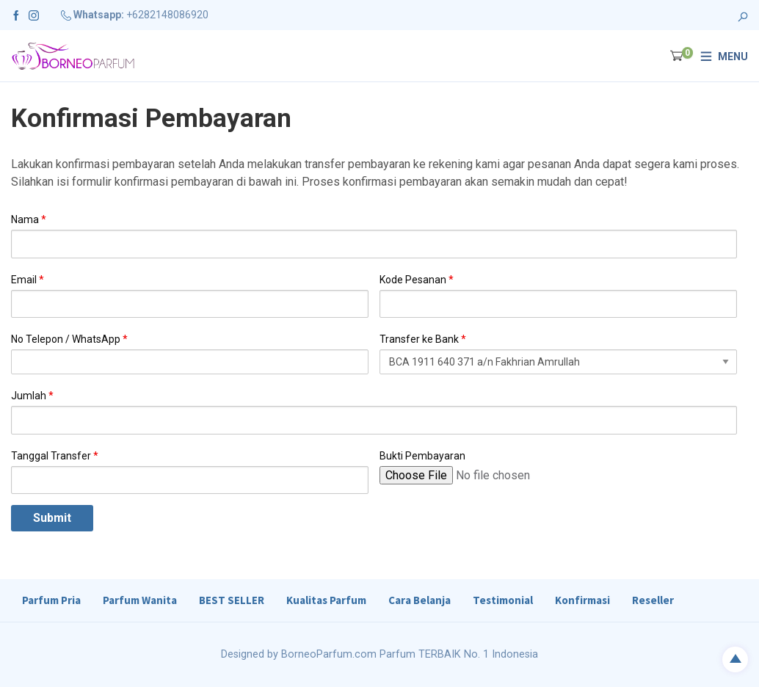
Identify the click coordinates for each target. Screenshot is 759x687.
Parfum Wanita (140, 600)
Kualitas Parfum (326, 600)
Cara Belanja (419, 600)
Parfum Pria (51, 600)
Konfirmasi (582, 600)
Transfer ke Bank (423, 339)
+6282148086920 (167, 15)
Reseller (653, 600)
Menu (733, 56)
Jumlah (32, 395)
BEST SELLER (231, 600)
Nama (28, 219)
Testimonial (503, 600)
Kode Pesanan (417, 280)
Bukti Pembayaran (422, 456)
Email (27, 280)
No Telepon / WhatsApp (69, 339)
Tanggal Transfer (54, 456)
